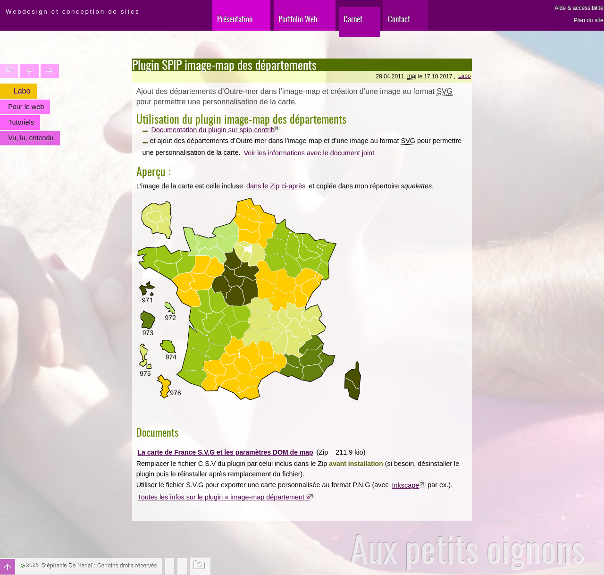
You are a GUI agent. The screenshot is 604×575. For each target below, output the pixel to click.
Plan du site (589, 20)
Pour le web (26, 106)
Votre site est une (50, 71)
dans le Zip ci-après (276, 186)
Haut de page (7, 567)
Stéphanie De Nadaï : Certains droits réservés (100, 566)
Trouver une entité (29, 71)
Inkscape (405, 485)
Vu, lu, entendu (30, 138)
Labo (464, 76)
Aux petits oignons (467, 548)
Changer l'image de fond (200, 566)
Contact (399, 19)
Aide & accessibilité (578, 8)
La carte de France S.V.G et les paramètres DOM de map (225, 452)
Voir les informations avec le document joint (308, 153)
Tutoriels (21, 122)
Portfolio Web (298, 19)
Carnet (353, 19)
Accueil (9, 71)
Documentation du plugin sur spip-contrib (213, 130)
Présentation (234, 19)
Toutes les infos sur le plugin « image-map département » (224, 497)
